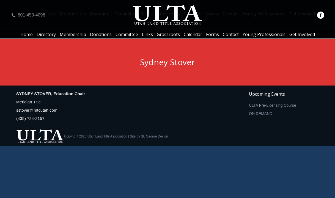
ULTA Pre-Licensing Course (272, 105)
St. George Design (154, 136)
